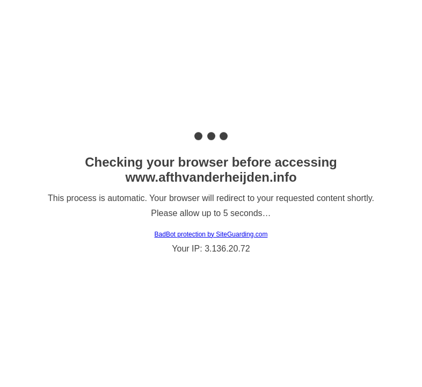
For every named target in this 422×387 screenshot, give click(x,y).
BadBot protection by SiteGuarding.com (211, 234)
